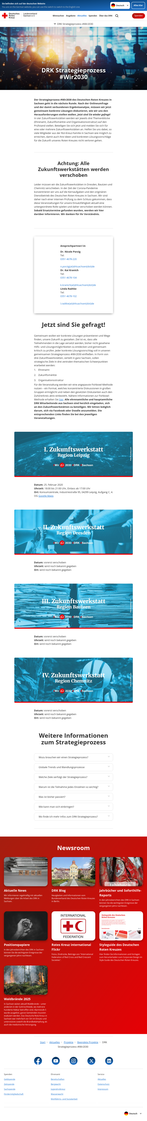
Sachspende (9, 1089)
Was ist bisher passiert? (52, 796)
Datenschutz (103, 1084)
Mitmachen (58, 15)
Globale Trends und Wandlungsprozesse (62, 767)
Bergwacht (56, 1084)
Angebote (70, 15)
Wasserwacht (57, 1094)
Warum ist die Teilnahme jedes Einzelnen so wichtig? (68, 787)
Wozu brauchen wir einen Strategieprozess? (63, 757)
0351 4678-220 (68, 259)
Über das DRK (105, 15)
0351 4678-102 (68, 296)
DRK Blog (59, 890)
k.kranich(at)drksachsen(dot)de (78, 285)
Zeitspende (9, 1084)
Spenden (93, 15)
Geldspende (9, 1079)
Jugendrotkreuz (58, 1089)
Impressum (103, 1089)
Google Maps (46, 495)
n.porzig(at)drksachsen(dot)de (77, 266)
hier (61, 399)
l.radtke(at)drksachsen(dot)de (77, 303)
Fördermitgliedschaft (13, 1094)
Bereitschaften (57, 1079)
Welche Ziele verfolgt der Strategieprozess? (63, 777)
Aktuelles (82, 15)
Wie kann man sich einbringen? (56, 806)
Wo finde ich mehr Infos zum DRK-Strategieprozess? (68, 816)
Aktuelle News (15, 890)
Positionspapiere (17, 945)
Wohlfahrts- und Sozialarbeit (64, 1099)
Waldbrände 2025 (17, 999)
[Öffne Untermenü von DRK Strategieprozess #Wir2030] (73, 24)
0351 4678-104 (68, 277)
